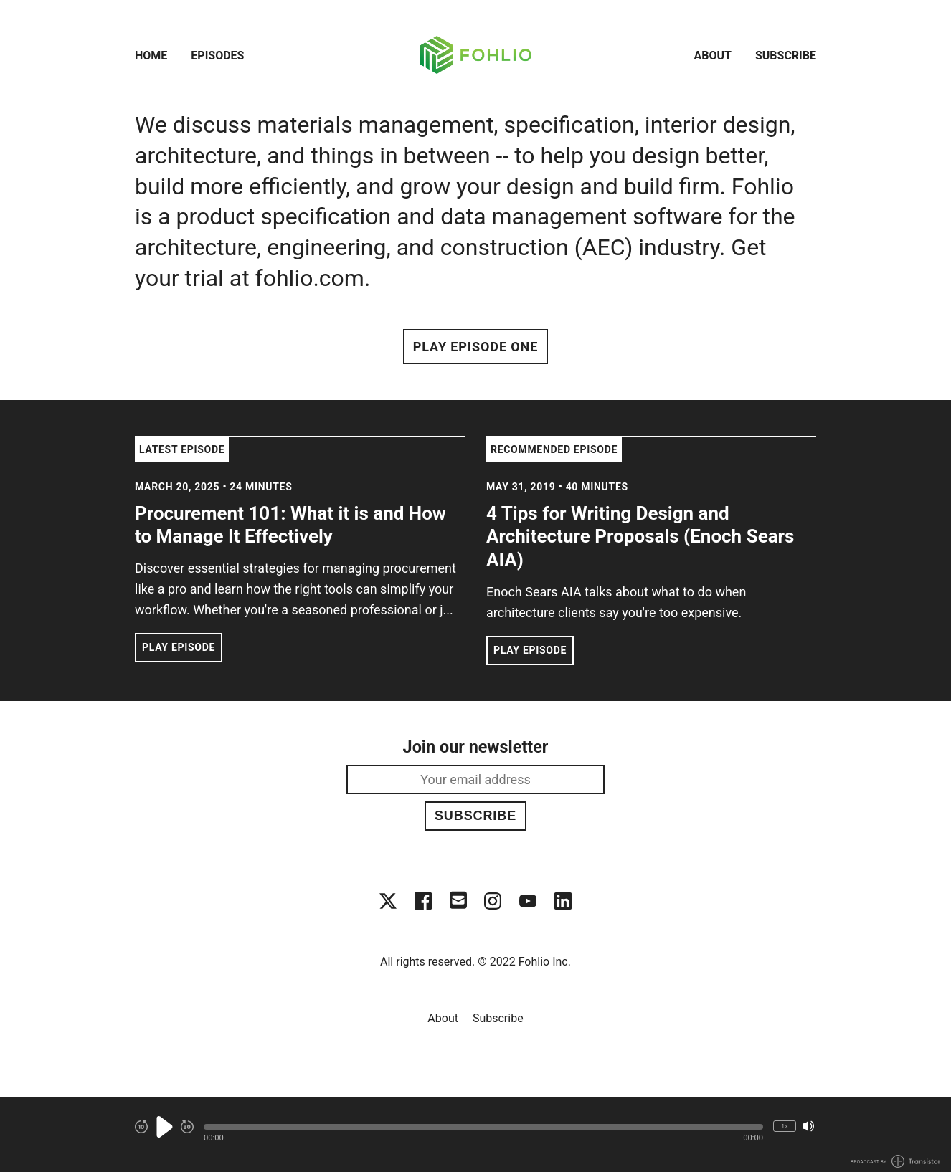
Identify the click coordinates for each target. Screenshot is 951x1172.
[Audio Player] (475, 1134)
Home (151, 55)
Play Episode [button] (178, 647)
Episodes (217, 55)
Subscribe (785, 55)
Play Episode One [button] (475, 346)
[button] (483, 1127)
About (713, 55)
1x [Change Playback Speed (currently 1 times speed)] (784, 1126)
